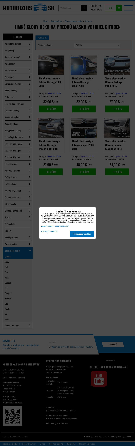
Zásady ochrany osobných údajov (55, 226)
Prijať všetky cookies (82, 234)
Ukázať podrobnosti (49, 232)
